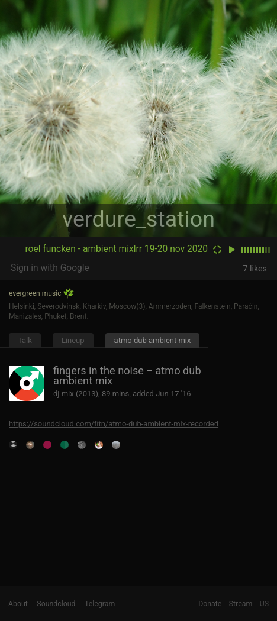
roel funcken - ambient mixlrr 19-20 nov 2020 (116, 249)
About (18, 604)
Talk (25, 340)
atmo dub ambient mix (152, 340)
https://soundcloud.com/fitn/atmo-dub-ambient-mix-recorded (113, 423)
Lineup (73, 340)
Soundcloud (56, 604)
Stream (241, 604)
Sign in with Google (50, 268)
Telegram (100, 604)
